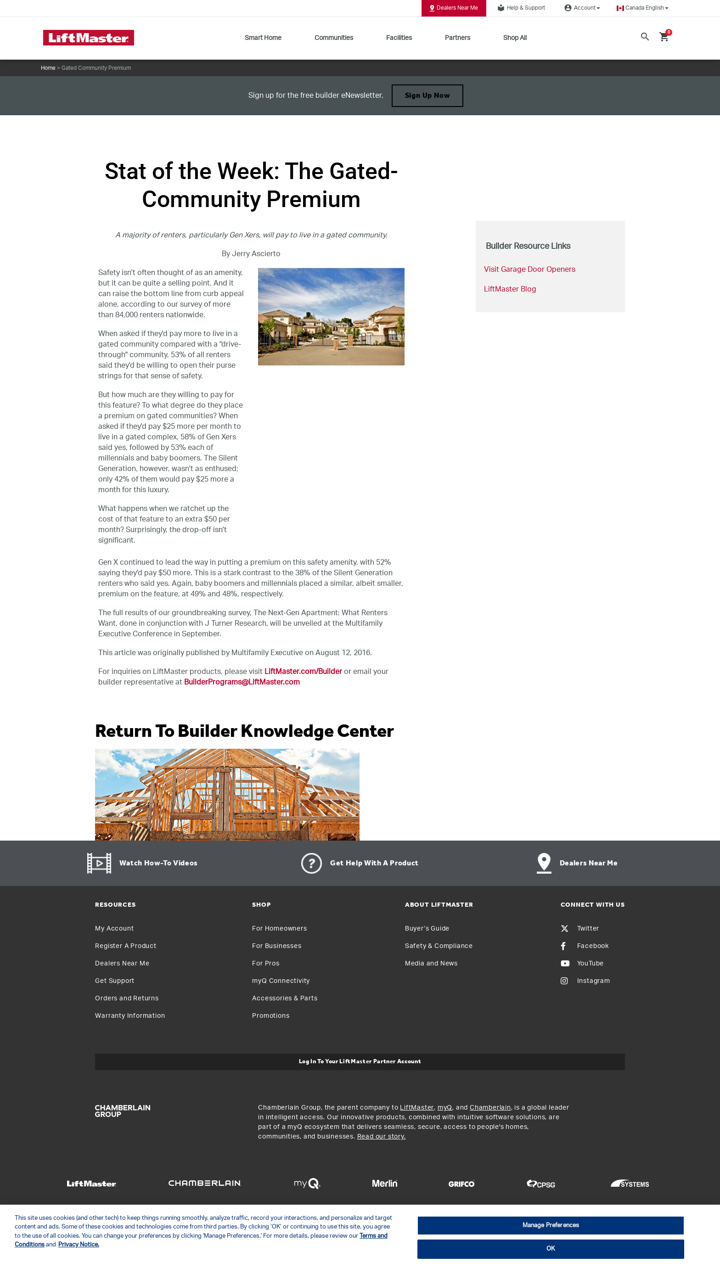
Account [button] (581, 8)
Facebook (585, 946)
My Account (114, 929)
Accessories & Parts (284, 998)
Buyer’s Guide (427, 929)
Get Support (115, 981)
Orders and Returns (126, 998)
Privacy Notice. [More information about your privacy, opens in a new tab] (78, 1245)
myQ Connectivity (281, 981)
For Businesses (276, 946)
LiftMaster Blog (510, 289)
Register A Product (125, 946)
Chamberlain (490, 1108)
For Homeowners (279, 929)
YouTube (582, 963)
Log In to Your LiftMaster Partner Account (360, 1062)
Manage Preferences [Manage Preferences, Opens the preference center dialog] (551, 1226)
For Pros (265, 963)
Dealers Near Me (454, 8)
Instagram (585, 981)
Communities (334, 38)
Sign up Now (427, 96)
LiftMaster (417, 1108)
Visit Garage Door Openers (529, 269)
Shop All (515, 38)
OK (550, 1249)
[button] (642, 8)
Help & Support (520, 8)
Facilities (399, 38)
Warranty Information (130, 1016)
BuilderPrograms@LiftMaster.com (242, 682)
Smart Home (263, 38)
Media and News (431, 963)
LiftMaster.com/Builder (303, 671)
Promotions (270, 1016)
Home (48, 68)
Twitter (580, 929)
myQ (445, 1108)
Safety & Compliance (439, 946)
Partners (457, 38)
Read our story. (381, 1136)
